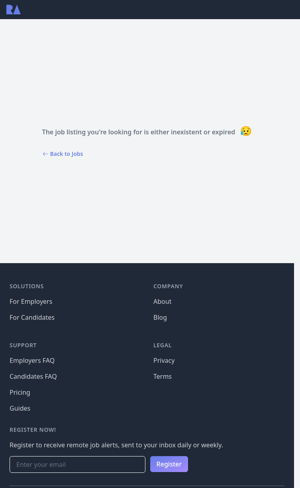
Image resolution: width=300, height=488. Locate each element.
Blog (160, 317)
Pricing (20, 392)
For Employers (31, 301)
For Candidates (32, 317)
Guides (20, 408)
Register (169, 464)
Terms (162, 376)
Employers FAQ (32, 360)
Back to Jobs (62, 153)
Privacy (164, 360)
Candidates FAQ (33, 376)
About (162, 301)
